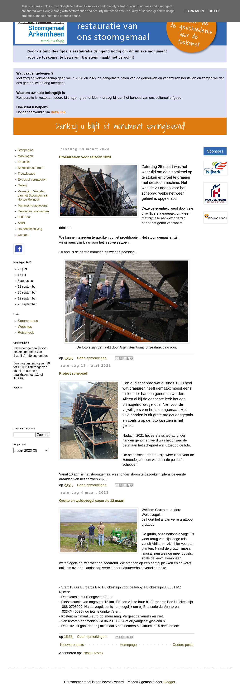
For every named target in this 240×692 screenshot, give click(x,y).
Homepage (128, 645)
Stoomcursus (28, 321)
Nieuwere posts (72, 645)
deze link (58, 112)
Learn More (194, 11)
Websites (25, 327)
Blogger (169, 682)
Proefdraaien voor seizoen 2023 (85, 157)
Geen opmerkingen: (92, 358)
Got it (214, 11)
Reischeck (26, 332)
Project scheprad (73, 373)
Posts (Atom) (93, 653)
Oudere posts (183, 645)
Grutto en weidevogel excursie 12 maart (91, 501)
